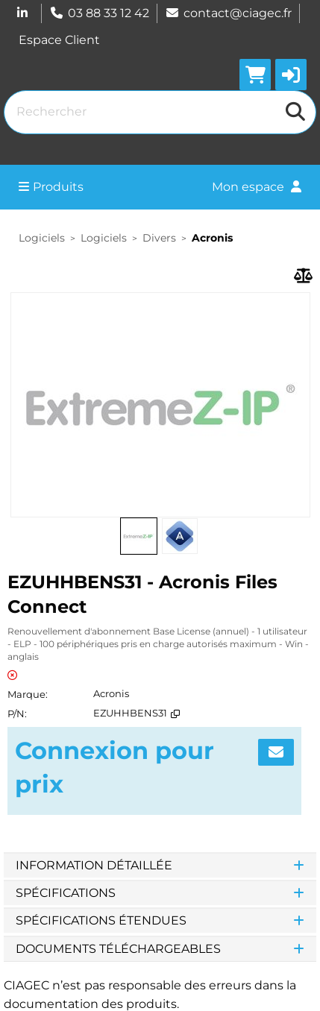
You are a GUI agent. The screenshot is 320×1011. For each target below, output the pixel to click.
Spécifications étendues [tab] (160, 920)
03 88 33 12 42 (99, 13)
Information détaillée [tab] (160, 865)
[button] (291, 74)
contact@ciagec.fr (228, 13)
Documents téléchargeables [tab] (160, 949)
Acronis (212, 238)
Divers (159, 238)
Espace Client (59, 40)
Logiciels (42, 238)
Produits (51, 187)
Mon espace (256, 187)
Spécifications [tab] (160, 893)
